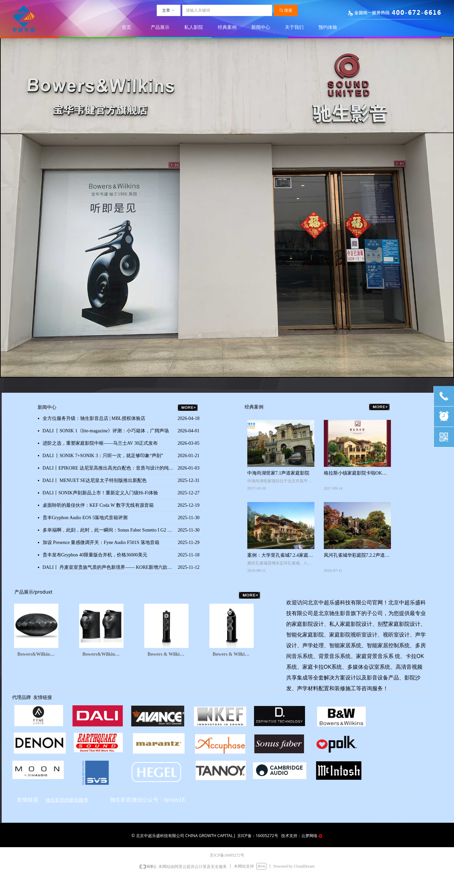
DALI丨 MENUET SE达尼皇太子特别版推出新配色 (95, 480)
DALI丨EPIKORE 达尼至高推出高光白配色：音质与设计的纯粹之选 (108, 468)
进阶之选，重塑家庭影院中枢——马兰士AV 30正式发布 (100, 443)
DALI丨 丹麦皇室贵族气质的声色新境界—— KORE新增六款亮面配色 (108, 567)
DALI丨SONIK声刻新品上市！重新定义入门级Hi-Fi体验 (100, 492)
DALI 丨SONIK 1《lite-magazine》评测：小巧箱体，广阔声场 (106, 430)
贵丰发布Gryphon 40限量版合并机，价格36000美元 (95, 554)
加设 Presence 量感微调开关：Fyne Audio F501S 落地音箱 (101, 542)
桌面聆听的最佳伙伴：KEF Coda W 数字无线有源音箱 (98, 505)
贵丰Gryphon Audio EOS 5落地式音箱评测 (85, 517)
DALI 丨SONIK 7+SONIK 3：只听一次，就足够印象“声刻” (103, 455)
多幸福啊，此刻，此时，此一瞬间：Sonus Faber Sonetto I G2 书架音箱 (108, 530)
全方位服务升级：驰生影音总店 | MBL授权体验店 (94, 418)
